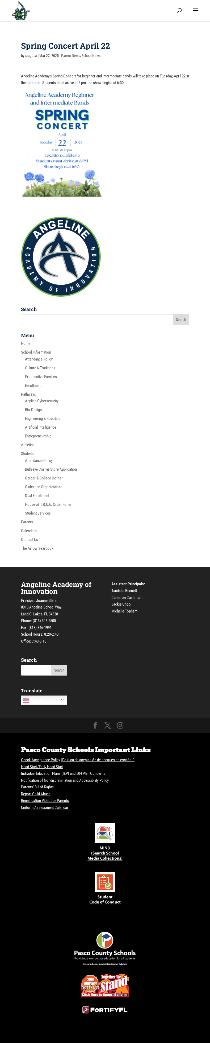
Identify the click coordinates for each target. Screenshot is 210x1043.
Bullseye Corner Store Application (51, 469)
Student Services (38, 513)
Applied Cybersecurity (41, 401)
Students (28, 453)
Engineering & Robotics (42, 418)
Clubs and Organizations (43, 487)
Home (25, 343)
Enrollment (33, 385)
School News (91, 55)
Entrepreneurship (38, 436)
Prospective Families (41, 376)
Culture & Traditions (40, 368)
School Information (36, 352)
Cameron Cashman (126, 597)
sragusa (31, 55)
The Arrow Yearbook (37, 548)
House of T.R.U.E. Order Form (48, 504)
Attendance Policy (39, 359)
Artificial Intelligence (40, 427)
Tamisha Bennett (124, 590)
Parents (27, 522)
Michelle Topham (124, 611)
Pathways (28, 394)
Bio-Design (33, 409)
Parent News (70, 55)
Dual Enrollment (37, 495)
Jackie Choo (121, 604)
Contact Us (29, 539)
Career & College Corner (44, 478)
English (33, 700)
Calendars (29, 530)
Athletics (28, 444)
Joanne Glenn (46, 600)
